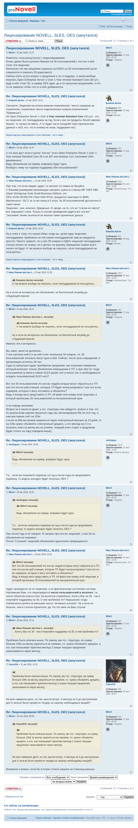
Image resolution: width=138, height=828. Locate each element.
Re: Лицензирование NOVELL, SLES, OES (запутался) (45, 96)
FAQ (103, 26)
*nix (43, 21)
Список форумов (18, 21)
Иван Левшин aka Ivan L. (21, 181)
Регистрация (116, 26)
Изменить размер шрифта (129, 20)
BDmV (12, 53)
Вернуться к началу (131, 90)
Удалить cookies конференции (68, 818)
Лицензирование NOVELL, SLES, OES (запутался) (51, 35)
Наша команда (43, 818)
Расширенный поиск (121, 14)
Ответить (13, 41)
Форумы (34, 21)
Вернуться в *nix (14, 796)
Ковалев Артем (16, 100)
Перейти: (90, 797)
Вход (129, 26)
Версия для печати (123, 20)
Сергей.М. (14, 664)
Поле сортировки (94, 777)
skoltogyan (14, 444)
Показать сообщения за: (45, 777)
